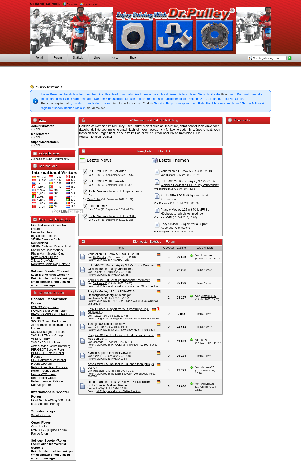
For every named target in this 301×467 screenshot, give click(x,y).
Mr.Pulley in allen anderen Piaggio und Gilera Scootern (127, 286)
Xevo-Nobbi (94, 199)
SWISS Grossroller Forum (48, 321)
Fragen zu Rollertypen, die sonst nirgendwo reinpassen (127, 318)
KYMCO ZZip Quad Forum (49, 430)
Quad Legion (39, 426)
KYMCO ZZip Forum (45, 307)
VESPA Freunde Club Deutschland (45, 241)
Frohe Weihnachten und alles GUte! (112, 216)
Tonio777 (98, 298)
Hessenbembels (42, 232)
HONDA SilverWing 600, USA (51, 400)
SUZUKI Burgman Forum (48, 332)
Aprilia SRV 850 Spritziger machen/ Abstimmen (119, 280)
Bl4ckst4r (164, 189)
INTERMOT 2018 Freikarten (107, 181)
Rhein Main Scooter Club (47, 253)
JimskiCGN (165, 217)
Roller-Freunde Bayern (46, 370)
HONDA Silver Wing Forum (49, 310)
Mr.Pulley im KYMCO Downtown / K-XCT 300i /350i (125, 329)
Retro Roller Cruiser (44, 257)
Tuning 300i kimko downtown (107, 324)
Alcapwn (164, 231)
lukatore (170, 174)
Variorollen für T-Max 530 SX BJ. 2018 (186, 171)
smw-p (205, 340)
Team (42, 120)
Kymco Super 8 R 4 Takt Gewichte (111, 353)
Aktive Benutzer (49, 153)
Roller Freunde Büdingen (47, 381)
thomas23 (98, 370)
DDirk (39, 129)
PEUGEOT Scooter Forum (49, 349)
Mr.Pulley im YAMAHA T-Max (112, 260)
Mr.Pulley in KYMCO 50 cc (111, 358)
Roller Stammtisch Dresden (49, 367)
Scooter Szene (41, 415)
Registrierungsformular (56, 103)
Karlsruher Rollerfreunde (47, 250)
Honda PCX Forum (43, 374)
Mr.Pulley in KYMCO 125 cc (112, 274)
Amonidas (207, 383)
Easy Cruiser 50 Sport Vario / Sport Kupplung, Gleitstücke (184, 226)
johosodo (98, 341)
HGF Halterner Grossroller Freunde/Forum (48, 361)
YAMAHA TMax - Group (47, 335)
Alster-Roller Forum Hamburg (50, 346)
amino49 (98, 388)
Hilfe (224, 94)
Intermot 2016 (98, 206)
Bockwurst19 (166, 203)
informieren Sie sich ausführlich (132, 103)
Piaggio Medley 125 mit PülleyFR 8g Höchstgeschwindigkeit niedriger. (185, 211)
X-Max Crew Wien (43, 260)
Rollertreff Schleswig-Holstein (50, 264)
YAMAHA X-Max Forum (46, 342)
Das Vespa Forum (43, 385)
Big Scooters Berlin (44, 236)
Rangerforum (40, 433)
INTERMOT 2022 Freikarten (107, 171)
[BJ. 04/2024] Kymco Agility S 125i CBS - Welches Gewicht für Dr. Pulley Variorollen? (190, 183)
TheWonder (99, 257)
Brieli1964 (98, 327)
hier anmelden (95, 108)
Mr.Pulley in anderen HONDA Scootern (118, 391)
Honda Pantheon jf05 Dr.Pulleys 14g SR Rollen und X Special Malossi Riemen (119, 383)
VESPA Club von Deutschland (51, 246)
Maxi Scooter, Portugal (46, 404)
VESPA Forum (40, 339)
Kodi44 (97, 356)
